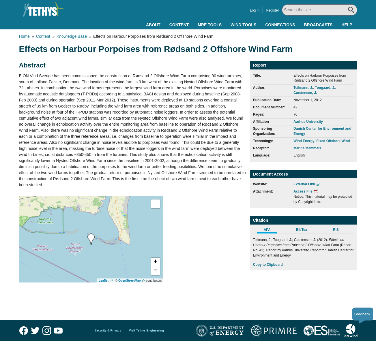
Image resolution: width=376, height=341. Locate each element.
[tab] (270, 230)
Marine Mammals (307, 148)
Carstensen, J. (305, 93)
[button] (155, 262)
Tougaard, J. (325, 88)
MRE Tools (210, 24)
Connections (280, 24)
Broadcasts (318, 24)
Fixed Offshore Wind (333, 141)
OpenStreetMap (129, 280)
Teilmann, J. (303, 88)
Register (272, 10)
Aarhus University (308, 122)
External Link (304, 184)
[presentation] (91, 239)
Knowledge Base (72, 36)
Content (179, 24)
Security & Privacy (108, 330)
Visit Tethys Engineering (146, 330)
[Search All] (319, 10)
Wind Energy (304, 141)
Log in (254, 10)
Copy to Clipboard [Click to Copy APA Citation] (268, 265)
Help (346, 24)
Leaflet (104, 280)
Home (24, 36)
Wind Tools (243, 24)
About (153, 24)
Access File (302, 191)
